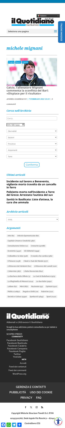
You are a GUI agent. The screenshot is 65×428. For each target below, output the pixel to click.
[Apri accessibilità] (58, 421)
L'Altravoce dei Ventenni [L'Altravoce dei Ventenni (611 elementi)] (19, 266)
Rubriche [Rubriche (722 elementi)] (47, 292)
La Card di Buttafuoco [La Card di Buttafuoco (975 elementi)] (44, 276)
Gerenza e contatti (31, 387)
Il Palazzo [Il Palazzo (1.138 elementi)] (14, 261)
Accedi (23, 363)
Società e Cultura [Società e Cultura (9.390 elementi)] (17, 297)
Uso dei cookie (41, 392)
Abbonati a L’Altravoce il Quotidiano (24, 322)
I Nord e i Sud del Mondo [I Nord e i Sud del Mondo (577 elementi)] (36, 261)
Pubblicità (17, 392)
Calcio (25, 62)
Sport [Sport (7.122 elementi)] (51, 297)
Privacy (26, 397)
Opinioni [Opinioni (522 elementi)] (51, 286)
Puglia (11, 62)
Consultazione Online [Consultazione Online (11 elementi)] (18, 246)
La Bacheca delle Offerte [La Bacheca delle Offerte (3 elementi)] (19, 276)
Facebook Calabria (17, 346)
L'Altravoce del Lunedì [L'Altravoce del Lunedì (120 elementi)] (45, 266)
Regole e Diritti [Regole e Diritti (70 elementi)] (30, 292)
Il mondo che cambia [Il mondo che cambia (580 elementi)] (41, 256)
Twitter (17, 354)
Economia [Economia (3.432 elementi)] (14, 251)
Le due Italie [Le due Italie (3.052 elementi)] (44, 281)
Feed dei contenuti (17, 367)
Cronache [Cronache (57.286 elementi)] (38, 246)
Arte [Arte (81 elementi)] (11, 236)
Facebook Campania (17, 348)
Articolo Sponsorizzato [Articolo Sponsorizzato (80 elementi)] (28, 236)
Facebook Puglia (17, 351)
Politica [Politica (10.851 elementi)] (14, 292)
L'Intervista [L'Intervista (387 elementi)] (14, 271)
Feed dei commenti (17, 370)
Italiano (41, 16)
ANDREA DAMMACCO (17, 99)
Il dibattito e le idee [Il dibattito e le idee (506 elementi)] (18, 256)
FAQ (38, 397)
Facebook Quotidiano (17, 340)
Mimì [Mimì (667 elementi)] (24, 286)
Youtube (17, 357)
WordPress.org (19, 374)
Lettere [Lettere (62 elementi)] (12, 286)
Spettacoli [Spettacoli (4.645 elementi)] (37, 297)
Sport (18, 62)
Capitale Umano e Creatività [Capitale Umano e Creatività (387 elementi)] (21, 241)
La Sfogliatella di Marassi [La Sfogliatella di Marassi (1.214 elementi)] (20, 281)
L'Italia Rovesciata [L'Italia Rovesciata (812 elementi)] (33, 271)
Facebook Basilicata (17, 343)
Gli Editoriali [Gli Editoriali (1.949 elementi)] (31, 251)
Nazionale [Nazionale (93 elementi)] (37, 286)
